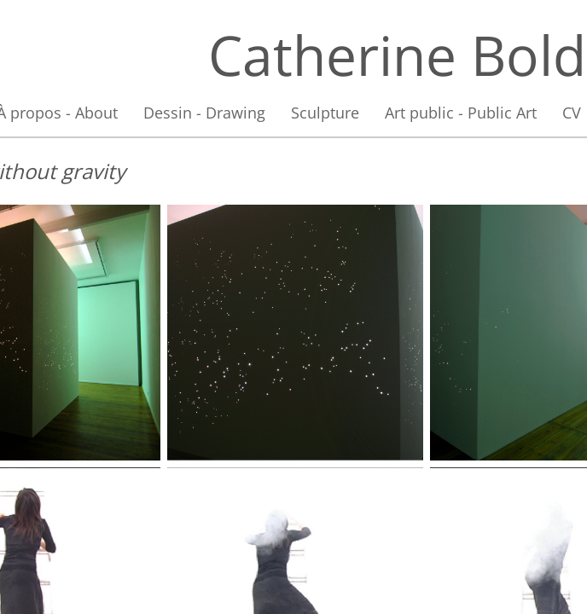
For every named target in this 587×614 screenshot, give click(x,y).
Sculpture (325, 112)
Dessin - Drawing (204, 112)
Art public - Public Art (461, 112)
